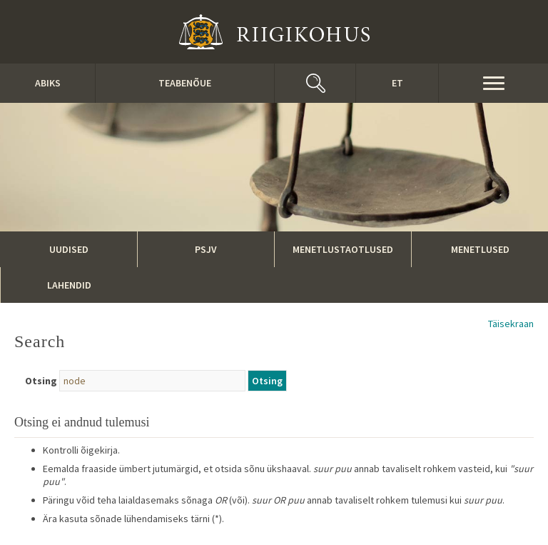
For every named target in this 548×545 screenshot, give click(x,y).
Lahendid (69, 285)
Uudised (68, 249)
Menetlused (480, 249)
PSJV (206, 249)
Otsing (41, 380)
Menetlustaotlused (343, 249)
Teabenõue (184, 82)
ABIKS (48, 82)
